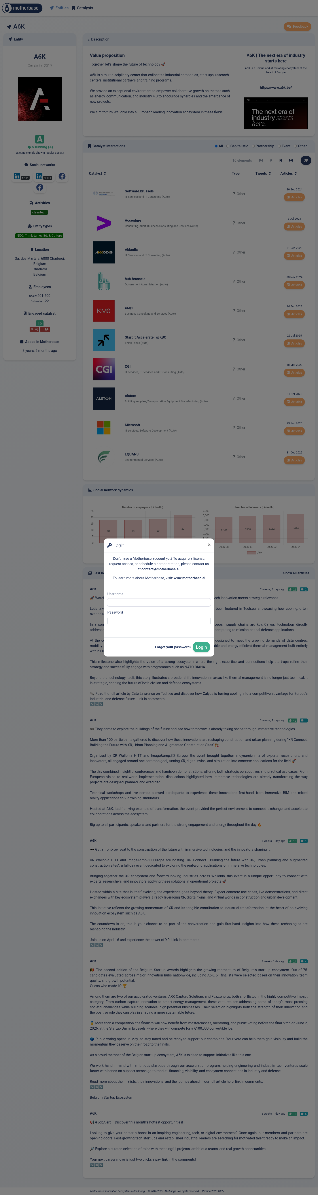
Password (115, 612)
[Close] (209, 544)
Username (115, 594)
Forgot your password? (173, 647)
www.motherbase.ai (189, 578)
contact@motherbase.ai (161, 569)
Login (201, 647)
